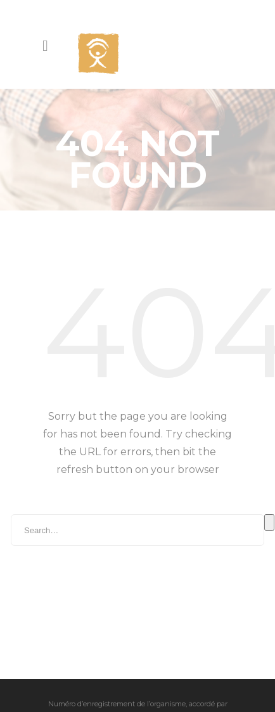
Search (269, 489)
